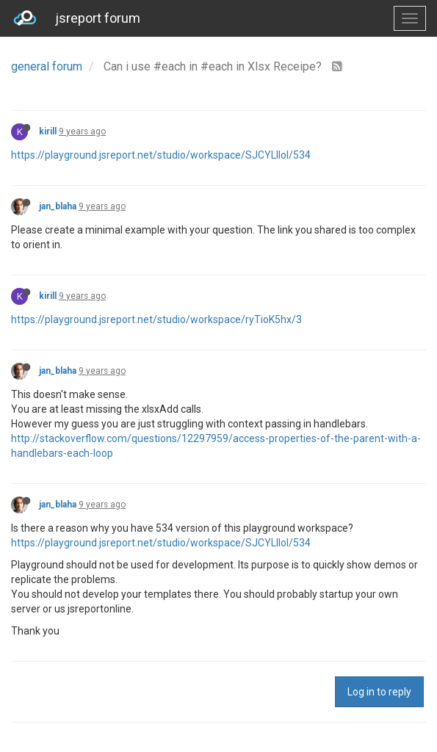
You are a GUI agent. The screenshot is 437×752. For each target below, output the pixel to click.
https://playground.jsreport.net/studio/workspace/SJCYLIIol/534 (161, 155)
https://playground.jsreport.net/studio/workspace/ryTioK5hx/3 (156, 319)
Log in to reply (379, 692)
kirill (48, 131)
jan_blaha (57, 206)
